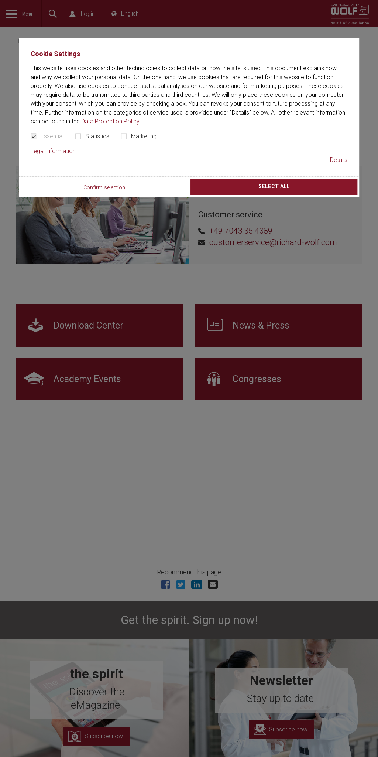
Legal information (53, 151)
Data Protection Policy (110, 121)
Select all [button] (273, 186)
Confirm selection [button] (104, 187)
